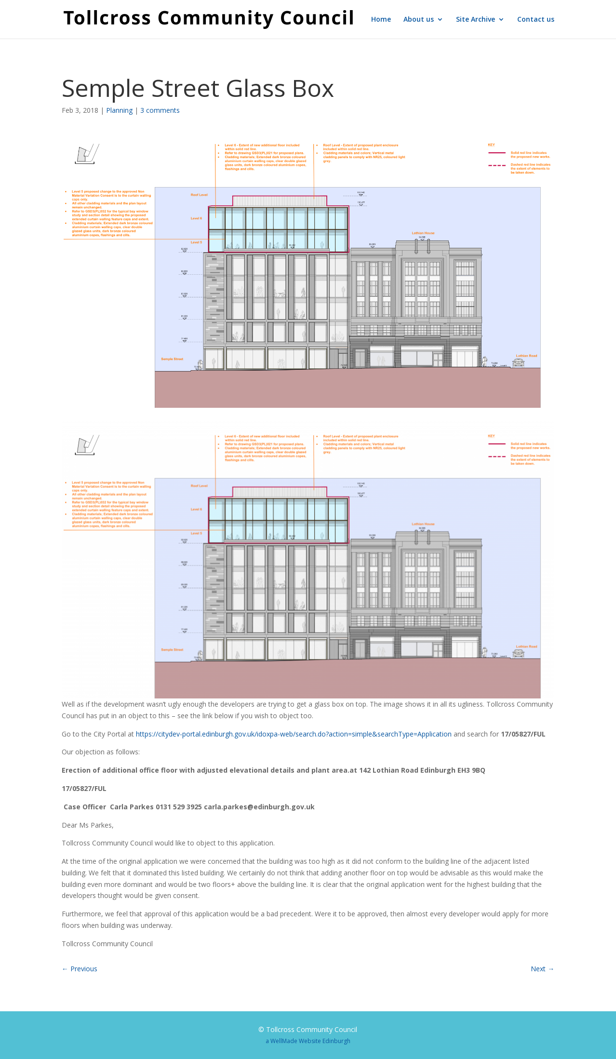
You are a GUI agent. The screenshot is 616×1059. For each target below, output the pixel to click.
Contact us (535, 20)
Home (381, 20)
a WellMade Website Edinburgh (308, 1041)
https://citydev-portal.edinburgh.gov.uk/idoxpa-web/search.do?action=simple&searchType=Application (294, 733)
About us (418, 20)
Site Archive (475, 20)
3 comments (160, 110)
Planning (119, 110)
